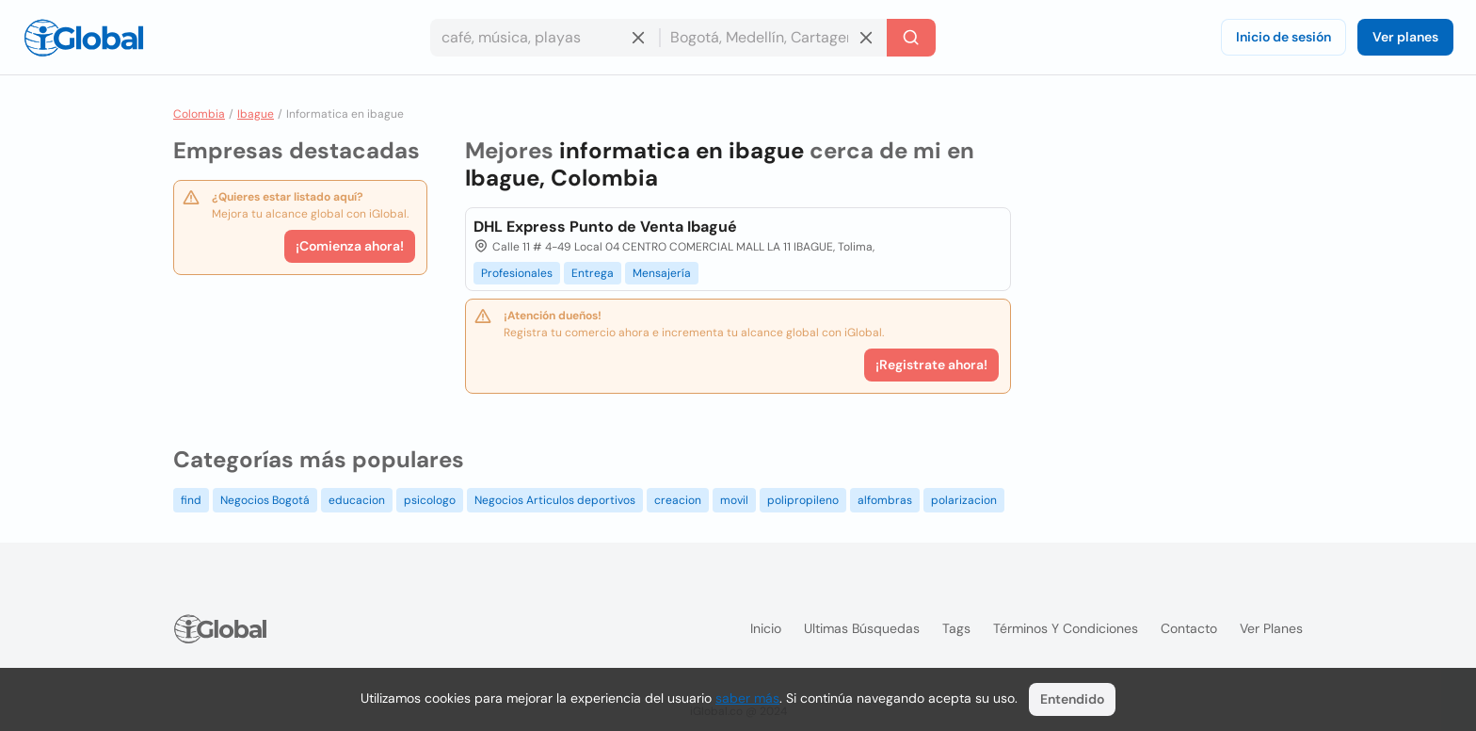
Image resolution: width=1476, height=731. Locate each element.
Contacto (1189, 628)
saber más (747, 698)
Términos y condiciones (1065, 628)
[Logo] (84, 38)
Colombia (199, 114)
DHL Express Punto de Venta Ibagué (605, 226)
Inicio (765, 628)
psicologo (430, 500)
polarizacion (964, 500)
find (191, 500)
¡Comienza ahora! (350, 245)
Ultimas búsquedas (862, 628)
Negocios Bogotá (265, 500)
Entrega (592, 273)
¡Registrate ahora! (931, 364)
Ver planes (1405, 36)
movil (734, 500)
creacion (677, 500)
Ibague (255, 114)
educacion (357, 500)
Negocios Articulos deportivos (554, 500)
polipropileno (803, 500)
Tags (956, 628)
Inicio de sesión (1283, 36)
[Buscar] (911, 38)
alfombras (885, 500)
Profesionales (517, 273)
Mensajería (662, 273)
